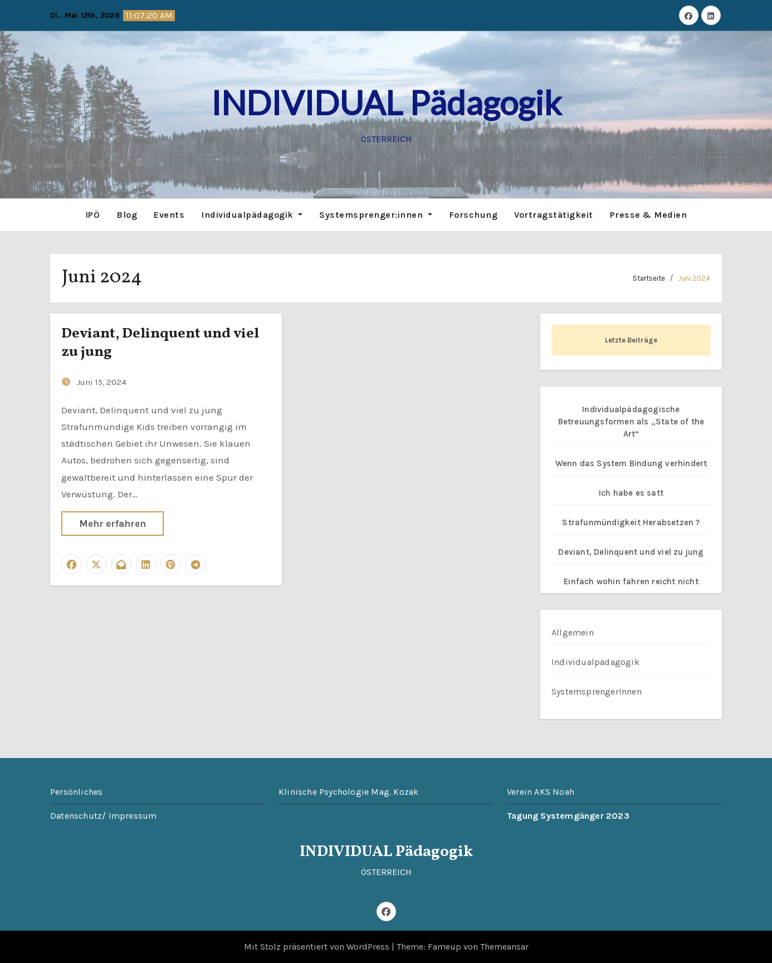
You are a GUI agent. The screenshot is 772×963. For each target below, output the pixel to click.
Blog (126, 214)
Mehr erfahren (112, 523)
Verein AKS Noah (540, 791)
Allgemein (572, 632)
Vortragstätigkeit (553, 214)
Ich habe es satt (631, 493)
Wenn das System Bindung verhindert (631, 463)
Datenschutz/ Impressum (103, 815)
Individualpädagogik (251, 214)
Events (169, 214)
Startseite (649, 278)
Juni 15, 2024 (101, 382)
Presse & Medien (648, 214)
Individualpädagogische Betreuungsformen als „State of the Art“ (631, 421)
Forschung (473, 214)
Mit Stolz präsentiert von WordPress (318, 946)
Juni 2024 (694, 278)
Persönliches (76, 791)
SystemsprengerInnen (596, 691)
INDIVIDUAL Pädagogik (386, 102)
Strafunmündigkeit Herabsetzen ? (631, 522)
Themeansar (504, 946)
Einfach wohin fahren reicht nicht (631, 581)
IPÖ (92, 214)
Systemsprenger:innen (375, 214)
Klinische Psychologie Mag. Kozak (348, 791)
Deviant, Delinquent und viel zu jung (160, 343)
